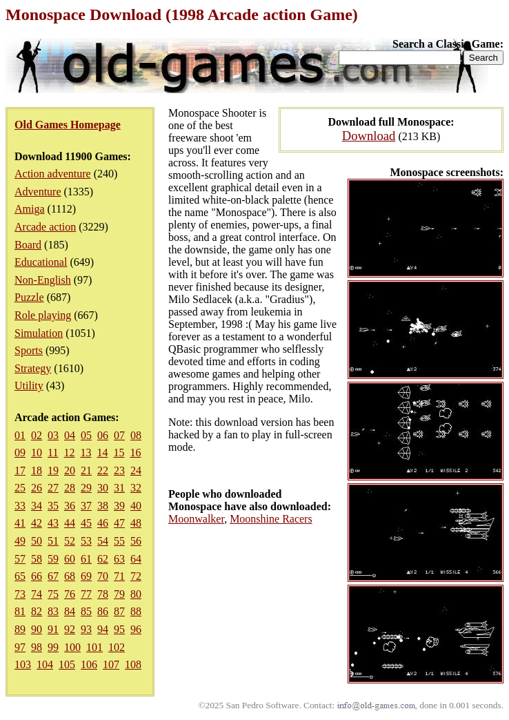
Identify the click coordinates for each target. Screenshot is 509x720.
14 (102, 452)
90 (36, 629)
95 (119, 629)
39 (119, 506)
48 (135, 523)
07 (119, 435)
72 (135, 576)
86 (102, 611)
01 (20, 435)
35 (53, 506)
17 (20, 470)
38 (102, 506)
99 (53, 647)
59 (53, 559)
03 (53, 435)
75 (53, 594)
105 (67, 664)
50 (36, 541)
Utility (28, 385)
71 (119, 576)
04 (69, 435)
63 (119, 559)
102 (116, 647)
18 (36, 470)
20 (69, 470)
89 (20, 629)
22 (102, 470)
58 (36, 559)
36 (69, 506)
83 (53, 611)
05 (86, 435)
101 (94, 647)
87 (119, 611)
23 (119, 470)
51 (53, 541)
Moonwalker (196, 519)
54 (102, 541)
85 (86, 611)
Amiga (29, 209)
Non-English (42, 280)
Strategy (32, 368)
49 (20, 541)
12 (68, 452)
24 (135, 470)
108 (133, 664)
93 (86, 629)
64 (135, 559)
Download (369, 135)
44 (69, 523)
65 (20, 576)
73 (20, 594)
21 (86, 470)
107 (111, 664)
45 (86, 523)
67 (53, 576)
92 (69, 629)
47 (119, 523)
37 (86, 506)
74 (36, 594)
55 (119, 541)
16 (135, 452)
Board (27, 245)
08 (135, 435)
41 (20, 523)
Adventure (37, 191)
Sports (28, 350)
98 (36, 647)
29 (86, 488)
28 (69, 488)
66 (36, 576)
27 (53, 488)
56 (135, 541)
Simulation (38, 333)
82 (36, 611)
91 (53, 629)
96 (135, 629)
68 (69, 576)
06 (102, 435)
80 (135, 594)
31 (119, 488)
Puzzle (29, 297)
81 (20, 611)
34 (36, 506)
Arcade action (45, 227)
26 (36, 488)
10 (36, 452)
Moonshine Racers (271, 519)
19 (53, 470)
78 (102, 594)
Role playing (42, 315)
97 (20, 647)
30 (102, 488)
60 (69, 559)
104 (45, 664)
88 (135, 611)
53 (86, 541)
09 (20, 452)
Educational (40, 262)
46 (102, 523)
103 (22, 664)
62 (102, 559)
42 (36, 523)
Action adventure (52, 173)
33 (20, 506)
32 (135, 488)
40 (135, 506)
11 (53, 452)
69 (86, 576)
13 (85, 452)
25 (20, 488)
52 (69, 541)
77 (86, 594)
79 (119, 594)
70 (102, 576)
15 (118, 452)
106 (89, 664)
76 (69, 594)
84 (69, 611)
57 (20, 559)
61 (86, 559)
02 (36, 435)
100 (72, 647)
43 (53, 523)
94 (102, 629)
